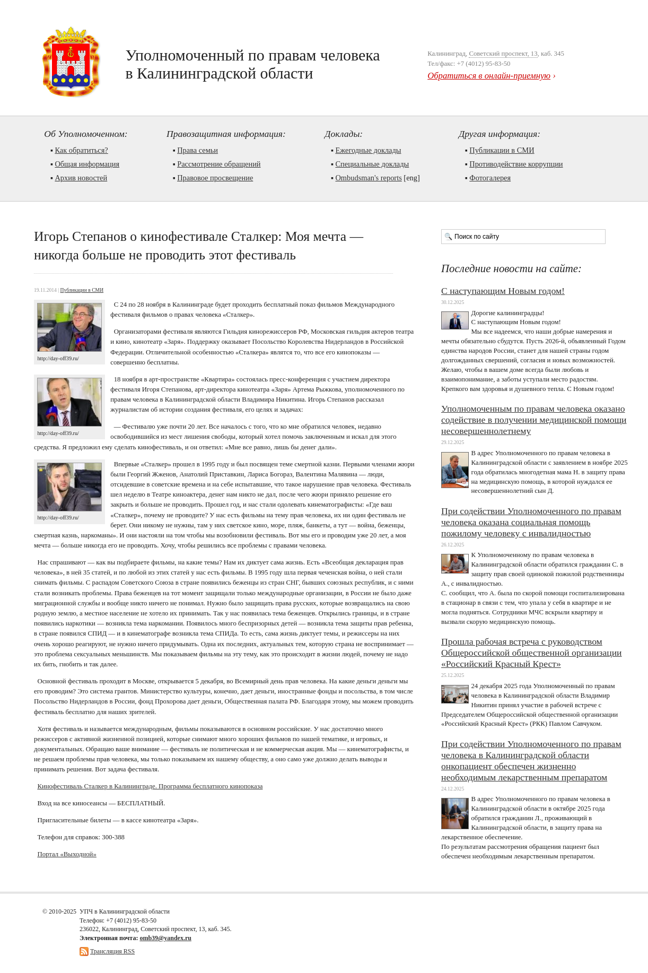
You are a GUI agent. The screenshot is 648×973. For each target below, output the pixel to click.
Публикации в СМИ (501, 150)
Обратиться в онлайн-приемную (488, 76)
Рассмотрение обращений (218, 164)
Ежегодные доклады (368, 150)
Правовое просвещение (215, 177)
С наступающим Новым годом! (503, 290)
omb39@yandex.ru (165, 938)
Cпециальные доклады (372, 164)
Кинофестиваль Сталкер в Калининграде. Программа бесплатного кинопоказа (149, 786)
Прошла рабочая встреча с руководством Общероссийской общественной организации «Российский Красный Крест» (531, 652)
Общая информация (87, 164)
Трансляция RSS (112, 951)
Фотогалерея (490, 177)
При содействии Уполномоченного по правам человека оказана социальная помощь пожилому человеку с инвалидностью (531, 522)
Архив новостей (81, 177)
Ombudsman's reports (368, 177)
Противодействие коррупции (516, 164)
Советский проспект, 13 (503, 53)
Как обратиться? (81, 150)
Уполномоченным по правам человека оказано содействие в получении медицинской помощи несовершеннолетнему (533, 419)
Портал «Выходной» (66, 854)
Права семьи (197, 150)
